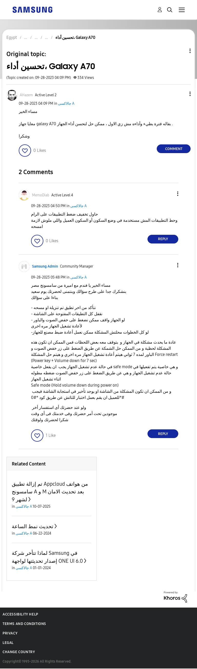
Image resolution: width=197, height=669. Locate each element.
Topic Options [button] (181, 51)
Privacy (10, 633)
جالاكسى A (66, 103)
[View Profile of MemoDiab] (40, 195)
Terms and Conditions (24, 624)
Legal (8, 643)
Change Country (19, 652)
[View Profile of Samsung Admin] (45, 266)
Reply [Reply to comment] (163, 239)
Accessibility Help (20, 614)
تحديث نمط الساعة (32, 526)
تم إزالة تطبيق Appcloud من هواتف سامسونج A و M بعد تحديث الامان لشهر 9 (50, 492)
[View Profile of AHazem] (26, 95)
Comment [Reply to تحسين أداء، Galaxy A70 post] (173, 149)
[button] (181, 94)
